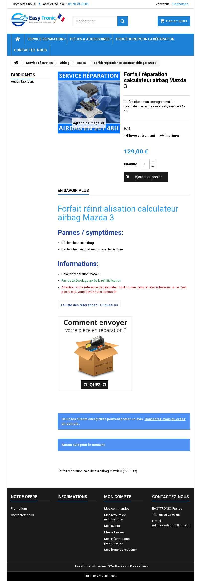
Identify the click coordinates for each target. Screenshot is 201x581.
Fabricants (23, 75)
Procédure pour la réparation (145, 39)
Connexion (180, 4)
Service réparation (45, 39)
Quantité (130, 164)
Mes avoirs (112, 526)
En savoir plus (73, 190)
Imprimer (172, 135)
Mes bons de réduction (121, 549)
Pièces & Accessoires (90, 39)
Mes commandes (116, 508)
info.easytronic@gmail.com (174, 525)
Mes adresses (114, 532)
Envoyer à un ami (141, 135)
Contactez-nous (24, 4)
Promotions (19, 508)
